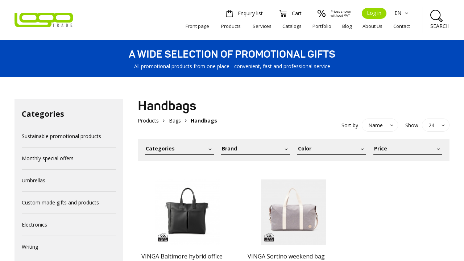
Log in (374, 12)
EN (402, 12)
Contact (401, 26)
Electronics (34, 224)
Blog (347, 26)
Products (231, 26)
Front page (197, 26)
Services (262, 26)
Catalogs (292, 26)
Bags (175, 120)
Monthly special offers (48, 158)
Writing (30, 246)
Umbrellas (33, 180)
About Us (372, 26)
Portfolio (321, 26)
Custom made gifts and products (60, 202)
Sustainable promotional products (61, 136)
